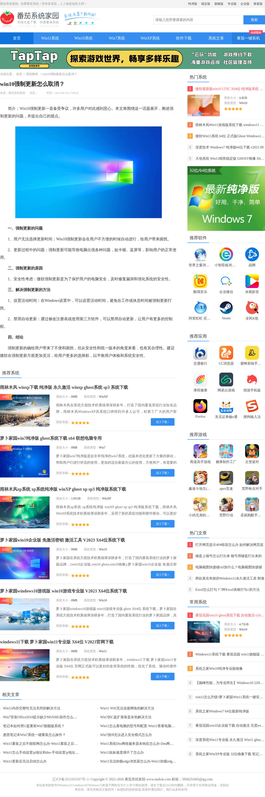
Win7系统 (117, 38)
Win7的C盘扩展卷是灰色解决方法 (125, 717)
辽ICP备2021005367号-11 (71, 779)
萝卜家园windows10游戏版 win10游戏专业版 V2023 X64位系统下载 (63, 591)
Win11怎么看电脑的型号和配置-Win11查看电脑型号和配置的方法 (149, 726)
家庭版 (258, 3)
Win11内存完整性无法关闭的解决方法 (31, 708)
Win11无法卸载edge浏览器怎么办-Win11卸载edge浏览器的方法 (147, 761)
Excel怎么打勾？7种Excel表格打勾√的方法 (223, 589)
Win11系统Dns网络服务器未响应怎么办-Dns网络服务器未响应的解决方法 (155, 743)
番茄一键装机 (250, 36)
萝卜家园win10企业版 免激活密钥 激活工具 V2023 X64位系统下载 (62, 540)
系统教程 (32, 74)
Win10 (25, 108)
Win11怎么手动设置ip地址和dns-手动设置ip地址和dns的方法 (48, 752)
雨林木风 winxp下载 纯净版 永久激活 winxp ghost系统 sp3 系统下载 (64, 387)
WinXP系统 (150, 38)
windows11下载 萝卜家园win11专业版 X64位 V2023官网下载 (57, 641)
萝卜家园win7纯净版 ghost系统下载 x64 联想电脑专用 (51, 438)
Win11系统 (50, 38)
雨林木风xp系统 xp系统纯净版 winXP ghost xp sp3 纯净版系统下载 (63, 489)
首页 (17, 38)
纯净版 (192, 3)
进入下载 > (163, 422)
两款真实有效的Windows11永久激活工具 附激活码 (225, 578)
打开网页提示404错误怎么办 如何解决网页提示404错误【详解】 (225, 544)
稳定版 (205, 3)
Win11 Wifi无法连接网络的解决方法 (127, 708)
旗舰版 (218, 3)
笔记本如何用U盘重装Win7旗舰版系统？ (34, 726)
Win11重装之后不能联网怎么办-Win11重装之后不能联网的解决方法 (54, 743)
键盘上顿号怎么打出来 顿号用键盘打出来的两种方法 (224, 556)
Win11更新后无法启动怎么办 (25, 761)
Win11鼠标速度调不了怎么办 (122, 752)
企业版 (244, 3)
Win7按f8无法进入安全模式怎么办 (126, 735)
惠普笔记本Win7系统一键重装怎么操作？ (34, 735)
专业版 (232, 3)
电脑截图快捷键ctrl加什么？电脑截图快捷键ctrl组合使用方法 (224, 567)
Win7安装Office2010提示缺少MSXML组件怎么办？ (41, 717)
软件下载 (184, 38)
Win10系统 (83, 38)
